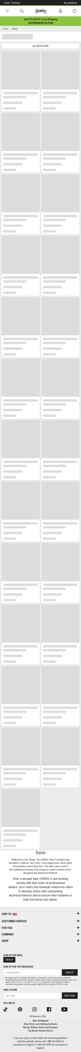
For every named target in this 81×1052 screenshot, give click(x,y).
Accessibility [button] (70, 2)
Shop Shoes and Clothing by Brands (40, 1024)
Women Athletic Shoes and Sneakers (40, 1027)
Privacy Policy (36, 982)
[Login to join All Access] (41, 19)
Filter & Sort (40, 46)
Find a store (10, 990)
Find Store (69, 995)
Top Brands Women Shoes (40, 1030)
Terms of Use (21, 982)
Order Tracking (12, 2)
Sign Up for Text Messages (18, 966)
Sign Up (9, 959)
